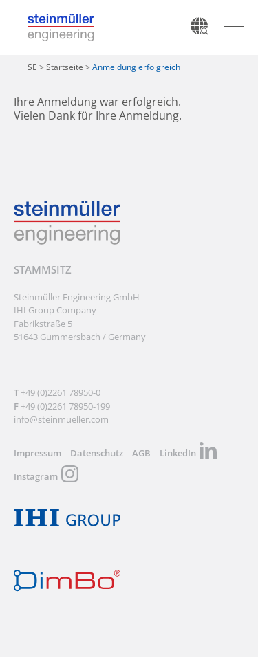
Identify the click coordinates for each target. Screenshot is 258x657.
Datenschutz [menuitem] (96, 453)
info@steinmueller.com (61, 419)
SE (32, 67)
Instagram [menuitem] (36, 476)
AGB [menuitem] (141, 453)
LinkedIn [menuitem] (178, 453)
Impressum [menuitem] (37, 453)
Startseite (64, 67)
